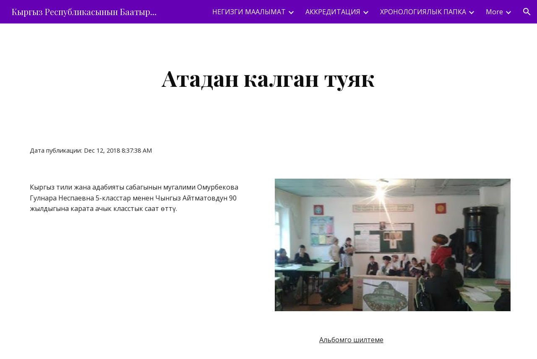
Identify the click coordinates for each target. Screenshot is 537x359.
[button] (527, 12)
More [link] (494, 11)
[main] (268, 78)
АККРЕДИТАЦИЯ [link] (332, 11)
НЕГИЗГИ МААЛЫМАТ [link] (249, 11)
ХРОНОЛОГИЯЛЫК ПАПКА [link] (423, 11)
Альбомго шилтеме (351, 339)
